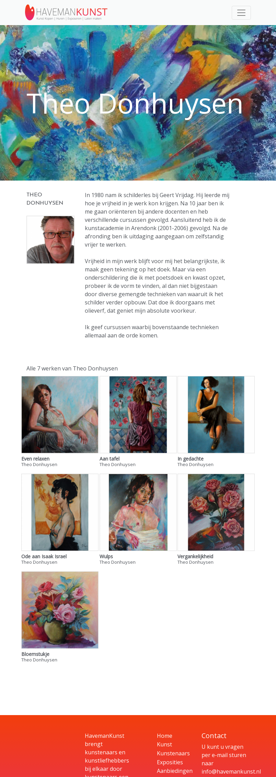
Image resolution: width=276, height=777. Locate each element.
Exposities (170, 762)
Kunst (164, 744)
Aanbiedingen (175, 771)
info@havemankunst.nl (231, 771)
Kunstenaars (173, 753)
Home (164, 736)
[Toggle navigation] (241, 13)
